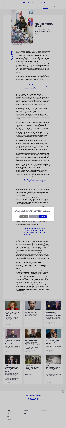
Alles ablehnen (24, 216)
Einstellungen (34, 216)
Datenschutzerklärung (24, 212)
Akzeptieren (43, 216)
